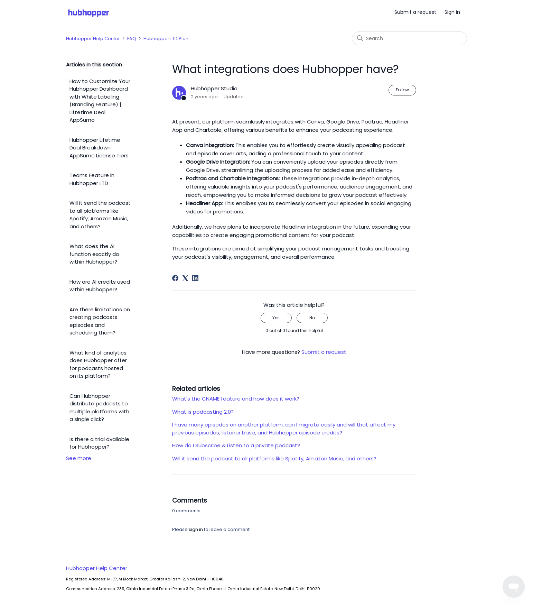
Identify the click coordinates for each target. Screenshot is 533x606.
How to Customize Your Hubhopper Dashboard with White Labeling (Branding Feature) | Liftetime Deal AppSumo (99, 100)
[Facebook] (175, 278)
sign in (196, 529)
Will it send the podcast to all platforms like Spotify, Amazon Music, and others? (100, 214)
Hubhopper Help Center (93, 38)
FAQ (131, 38)
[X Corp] (185, 278)
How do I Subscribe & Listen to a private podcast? (236, 445)
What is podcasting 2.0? (203, 411)
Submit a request (415, 12)
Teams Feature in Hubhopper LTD (91, 179)
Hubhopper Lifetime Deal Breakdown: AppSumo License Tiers (99, 147)
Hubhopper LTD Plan (165, 38)
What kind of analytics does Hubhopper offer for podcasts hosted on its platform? (98, 364)
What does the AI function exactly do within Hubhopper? (94, 253)
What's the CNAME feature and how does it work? (235, 398)
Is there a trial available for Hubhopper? (99, 443)
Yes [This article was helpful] (276, 318)
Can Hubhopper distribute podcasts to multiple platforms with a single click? (99, 407)
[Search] (409, 38)
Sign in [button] (452, 12)
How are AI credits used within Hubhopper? (99, 285)
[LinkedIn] (195, 278)
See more (78, 458)
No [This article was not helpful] (312, 318)
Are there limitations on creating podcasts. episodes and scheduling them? (99, 321)
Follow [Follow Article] (402, 90)
